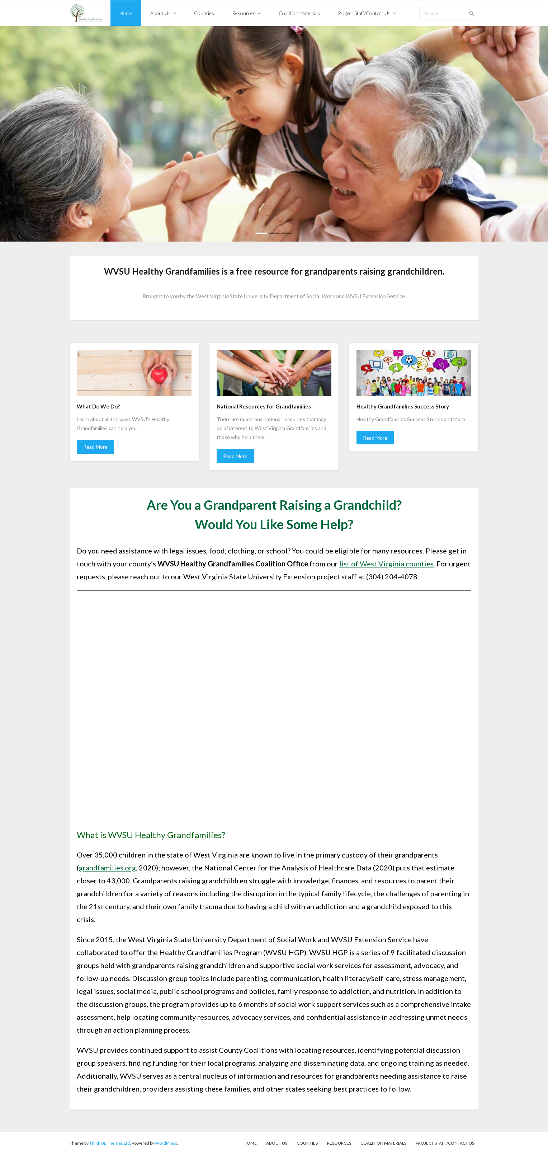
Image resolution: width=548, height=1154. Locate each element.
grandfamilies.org (107, 867)
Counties (307, 1143)
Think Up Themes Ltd (109, 1143)
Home (250, 1143)
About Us (276, 1143)
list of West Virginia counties (386, 563)
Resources (339, 1143)
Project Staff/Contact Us (445, 1143)
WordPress (166, 1143)
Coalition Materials (383, 1143)
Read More (95, 447)
